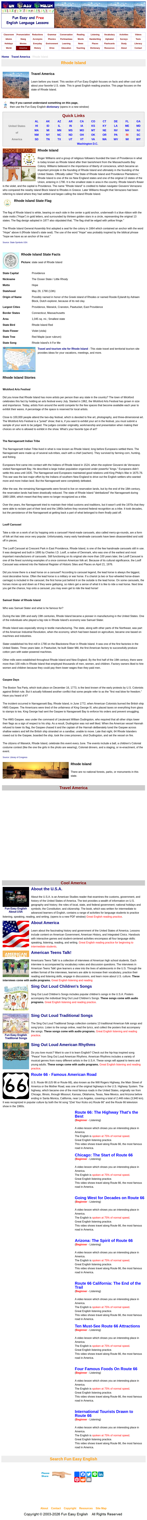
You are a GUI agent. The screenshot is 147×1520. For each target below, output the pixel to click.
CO (93, 121)
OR (105, 134)
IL (59, 125)
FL (127, 121)
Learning (66, 43)
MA (37, 130)
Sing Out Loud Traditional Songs (62, 1015)
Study (124, 43)
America (23, 48)
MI (47, 130)
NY (48, 134)
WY (138, 139)
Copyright (70, 1508)
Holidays (9, 43)
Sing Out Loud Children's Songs (61, 986)
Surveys (124, 39)
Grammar (52, 34)
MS (71, 130)
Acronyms (37, 39)
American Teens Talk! (51, 952)
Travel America (20, 56)
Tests (138, 39)
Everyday (37, 43)
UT (70, 139)
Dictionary (95, 48)
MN (59, 130)
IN (70, 125)
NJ (138, 130)
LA (116, 125)
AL (36, 121)
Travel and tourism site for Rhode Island (63, 348)
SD (36, 139)
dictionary (52, 106)
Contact (138, 48)
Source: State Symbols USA (15, 242)
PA (116, 134)
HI (36, 125)
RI (127, 134)
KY (104, 125)
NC (59, 134)
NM (37, 134)
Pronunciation (23, 34)
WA (104, 139)
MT (93, 130)
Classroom (9, 34)
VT (81, 139)
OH (82, 134)
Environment (52, 43)
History (37, 48)
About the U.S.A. (46, 889)
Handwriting (95, 39)
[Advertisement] (73, 1495)
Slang (23, 39)
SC (138, 134)
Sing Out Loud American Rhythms (63, 1044)
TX (59, 139)
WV (116, 139)
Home (5, 56)
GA (138, 121)
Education (66, 48)
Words (81, 39)
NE (104, 130)
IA (82, 125)
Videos (138, 34)
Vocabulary (109, 34)
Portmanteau (66, 39)
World (9, 48)
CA (82, 121)
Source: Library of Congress (15, 757)
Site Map (101, 1508)
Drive (51, 48)
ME (127, 125)
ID (48, 125)
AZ (59, 121)
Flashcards (109, 43)
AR (71, 121)
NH (127, 130)
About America (45, 922)
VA (93, 139)
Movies (23, 43)
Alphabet (109, 39)
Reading (81, 34)
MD (138, 125)
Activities (123, 34)
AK (48, 121)
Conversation (66, 34)
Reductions (37, 34)
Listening (95, 34)
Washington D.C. (87, 143)
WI (127, 139)
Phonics (52, 39)
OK (93, 134)
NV (116, 130)
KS (93, 125)
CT (104, 121)
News (80, 43)
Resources (109, 48)
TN (48, 139)
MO (82, 130)
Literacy (138, 43)
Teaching (80, 48)
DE (116, 121)
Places (95, 43)
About (124, 48)
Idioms (9, 39)
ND (71, 134)
